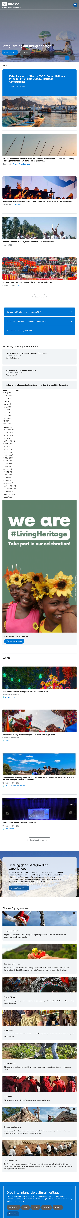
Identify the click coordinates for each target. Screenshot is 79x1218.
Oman (22, 87)
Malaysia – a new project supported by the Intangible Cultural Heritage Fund (37, 201)
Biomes (35, 1207)
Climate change (10, 1063)
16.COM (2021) (8, 444)
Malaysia (18, 204)
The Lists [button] (26, 52)
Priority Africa (9, 997)
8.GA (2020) (7, 401)
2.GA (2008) (7, 418)
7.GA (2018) (7, 404)
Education (8, 1096)
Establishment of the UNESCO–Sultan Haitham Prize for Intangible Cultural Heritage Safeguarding (37, 79)
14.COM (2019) (8, 449)
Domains (46, 1207)
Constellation (13, 1207)
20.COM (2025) (8, 430)
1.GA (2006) (7, 424)
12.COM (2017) (8, 455)
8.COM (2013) (7, 466)
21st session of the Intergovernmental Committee (25, 691)
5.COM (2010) (7, 477)
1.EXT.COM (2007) (9, 494)
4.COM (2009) (8, 480)
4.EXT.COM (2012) (9, 469)
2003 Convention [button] (10, 52)
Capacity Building (10, 1160)
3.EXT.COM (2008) (9, 486)
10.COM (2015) (8, 461)
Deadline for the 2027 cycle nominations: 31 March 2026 (28, 242)
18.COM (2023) (8, 435)
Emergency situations (12, 1127)
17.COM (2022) (8, 438)
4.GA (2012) (7, 412)
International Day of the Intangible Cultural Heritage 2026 (28, 734)
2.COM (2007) (8, 491)
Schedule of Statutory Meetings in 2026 (26, 312)
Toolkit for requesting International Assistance (29, 321)
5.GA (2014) (7, 410)
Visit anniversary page (14, 641)
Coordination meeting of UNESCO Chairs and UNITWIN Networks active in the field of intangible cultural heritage (38, 778)
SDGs (25, 1207)
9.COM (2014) (7, 463)
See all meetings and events (39, 840)
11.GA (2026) (7, 393)
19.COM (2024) (8, 433)
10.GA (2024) (7, 396)
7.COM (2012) (7, 472)
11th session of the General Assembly (19, 823)
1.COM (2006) (8, 497)
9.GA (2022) (7, 398)
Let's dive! (13, 1214)
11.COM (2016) (8, 458)
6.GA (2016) (7, 407)
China (18, 285)
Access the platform (19, 888)
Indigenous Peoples (12, 931)
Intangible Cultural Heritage (11, 7)
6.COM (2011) (7, 475)
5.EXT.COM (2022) (9, 441)
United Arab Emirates (21, 164)
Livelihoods (8, 1030)
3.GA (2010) (7, 415)
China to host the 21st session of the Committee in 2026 (27, 282)
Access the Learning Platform (22, 330)
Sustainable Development (14, 964)
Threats (57, 1207)
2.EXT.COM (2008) (9, 489)
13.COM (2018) (8, 452)
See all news (39, 297)
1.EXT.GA (6, 421)
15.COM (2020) (8, 447)
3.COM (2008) (8, 483)
